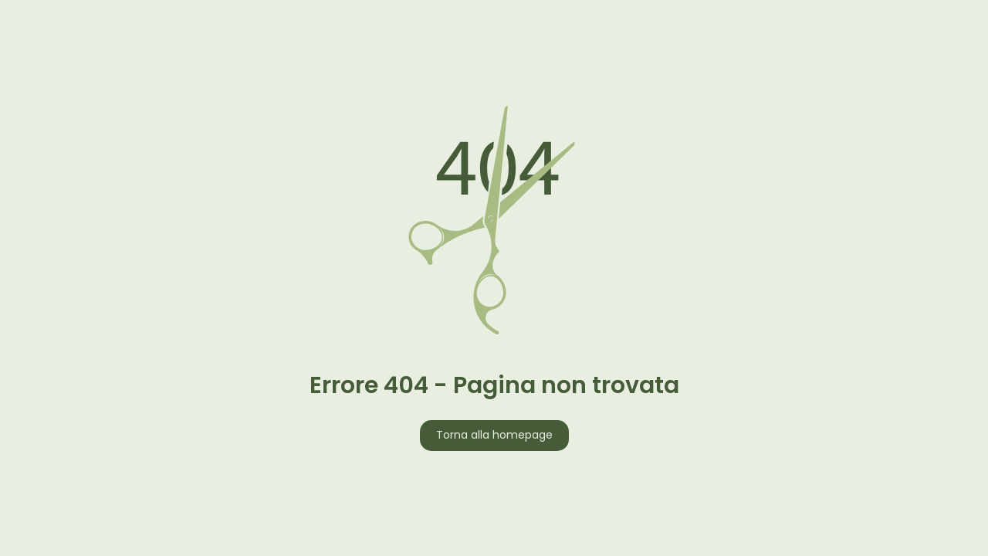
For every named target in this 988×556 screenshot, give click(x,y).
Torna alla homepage (494, 436)
